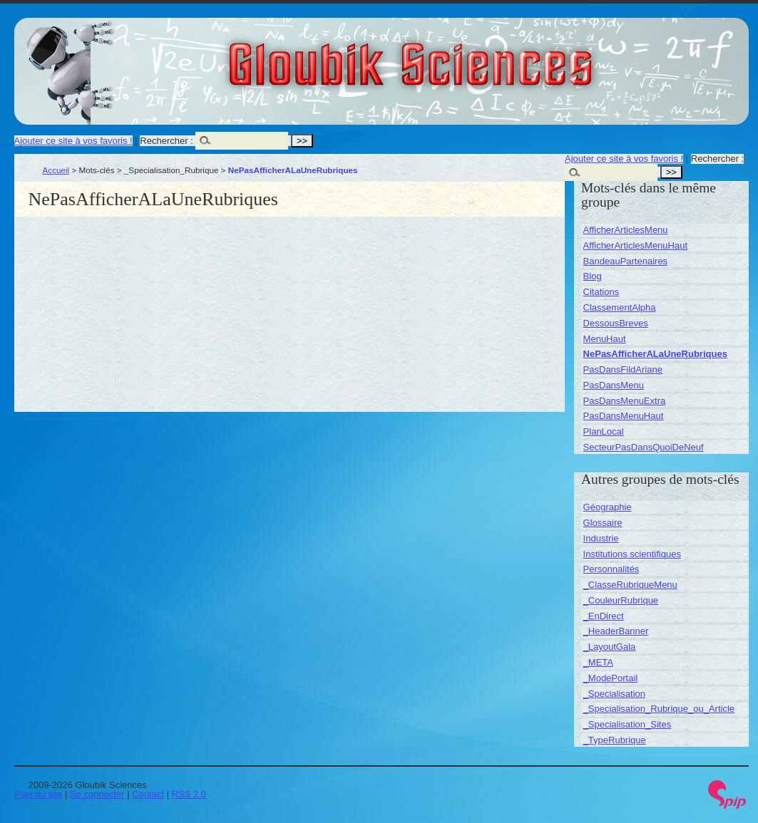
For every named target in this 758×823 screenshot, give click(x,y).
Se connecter (97, 794)
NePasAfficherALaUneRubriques (655, 353)
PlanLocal (603, 431)
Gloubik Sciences (491, 55)
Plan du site (38, 794)
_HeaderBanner (616, 631)
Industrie (601, 538)
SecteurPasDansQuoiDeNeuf (643, 447)
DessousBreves (615, 323)
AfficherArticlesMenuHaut (635, 245)
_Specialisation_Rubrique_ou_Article (658, 708)
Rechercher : (166, 140)
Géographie (607, 507)
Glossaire (603, 522)
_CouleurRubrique (621, 600)
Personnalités (611, 569)
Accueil (56, 170)
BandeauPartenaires (625, 261)
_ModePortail (610, 678)
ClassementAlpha (619, 307)
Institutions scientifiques (632, 554)
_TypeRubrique (614, 740)
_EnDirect (603, 616)
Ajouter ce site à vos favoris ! (73, 140)
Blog (592, 276)
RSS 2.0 (189, 794)
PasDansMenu (613, 385)
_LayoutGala (609, 646)
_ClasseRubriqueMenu (630, 584)
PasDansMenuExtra (624, 400)
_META (598, 662)
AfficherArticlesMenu (625, 229)
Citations (601, 291)
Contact (148, 794)
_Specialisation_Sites (627, 724)
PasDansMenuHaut (623, 415)
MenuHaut (604, 338)
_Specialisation (614, 693)
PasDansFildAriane (622, 369)
